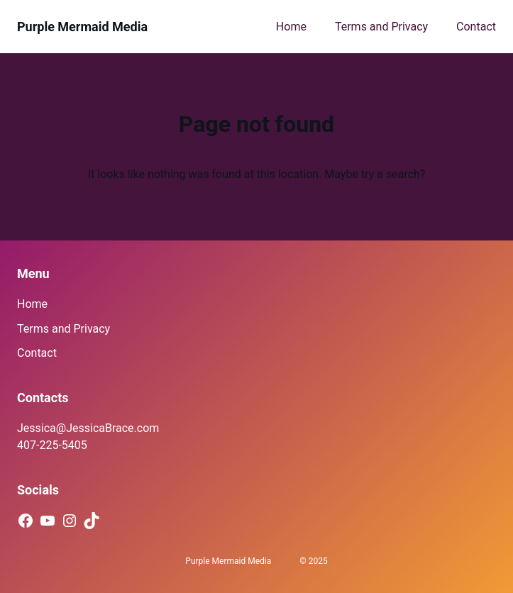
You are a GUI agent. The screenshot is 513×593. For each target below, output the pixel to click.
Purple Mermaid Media (82, 26)
